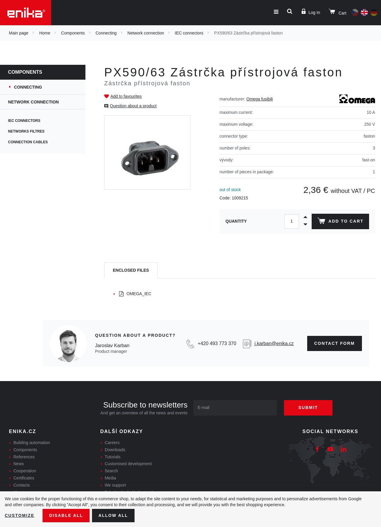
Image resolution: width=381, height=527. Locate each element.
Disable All (66, 515)
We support (115, 485)
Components (73, 33)
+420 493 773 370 (217, 343)
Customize (20, 515)
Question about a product (133, 105)
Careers (112, 442)
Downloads (115, 449)
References (24, 456)
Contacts (21, 485)
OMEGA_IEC (135, 293)
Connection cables (31, 142)
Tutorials (113, 456)
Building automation (31, 442)
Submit (308, 407)
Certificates (23, 478)
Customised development (128, 463)
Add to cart (340, 222)
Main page (18, 33)
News (18, 463)
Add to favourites (126, 96)
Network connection (145, 33)
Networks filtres (30, 131)
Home (44, 33)
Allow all (114, 515)
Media (110, 478)
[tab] (130, 270)
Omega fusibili (259, 99)
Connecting (106, 33)
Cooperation (24, 470)
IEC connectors (189, 33)
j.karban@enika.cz (274, 343)
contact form (334, 343)
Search (111, 470)
